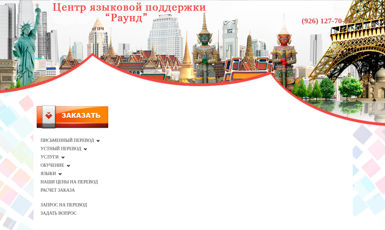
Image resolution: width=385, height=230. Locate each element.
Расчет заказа (58, 190)
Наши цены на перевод (69, 182)
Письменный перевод (67, 140)
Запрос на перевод (64, 205)
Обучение (52, 165)
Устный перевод (61, 148)
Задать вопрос (59, 213)
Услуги (50, 157)
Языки (48, 173)
